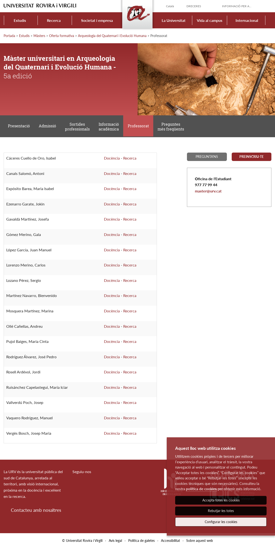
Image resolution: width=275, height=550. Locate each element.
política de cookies (201, 489)
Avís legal (115, 542)
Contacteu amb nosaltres (36, 512)
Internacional (247, 20)
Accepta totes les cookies (221, 500)
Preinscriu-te (251, 158)
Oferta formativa (61, 36)
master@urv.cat (208, 193)
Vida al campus (209, 20)
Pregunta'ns (207, 158)
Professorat (140, 127)
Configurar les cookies (221, 522)
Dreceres (193, 6)
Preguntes (173, 127)
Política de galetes (141, 542)
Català (170, 6)
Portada (9, 36)
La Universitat (173, 20)
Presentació (19, 127)
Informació (110, 127)
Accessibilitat (170, 542)
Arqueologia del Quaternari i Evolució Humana (112, 36)
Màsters (39, 36)
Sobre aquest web (199, 542)
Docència (112, 160)
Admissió (48, 127)
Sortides (78, 127)
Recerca (54, 20)
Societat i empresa (97, 20)
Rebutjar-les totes (221, 511)
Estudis (20, 20)
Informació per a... (236, 6)
